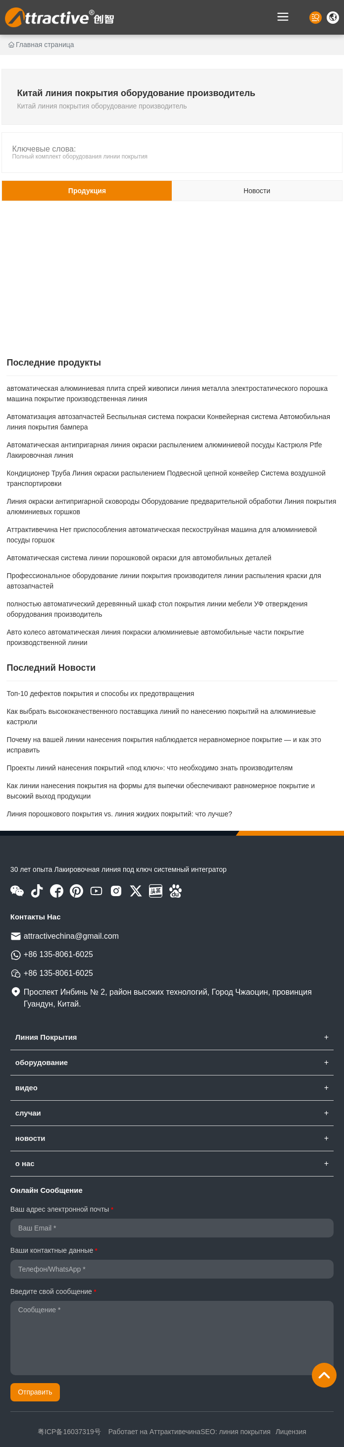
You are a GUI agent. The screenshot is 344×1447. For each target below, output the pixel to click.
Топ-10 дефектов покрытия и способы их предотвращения (100, 693)
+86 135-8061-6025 (58, 954)
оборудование (41, 1063)
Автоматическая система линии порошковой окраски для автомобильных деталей (138, 558)
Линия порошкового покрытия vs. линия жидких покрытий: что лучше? (119, 814)
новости (30, 1138)
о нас (25, 1164)
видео (26, 1088)
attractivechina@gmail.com (71, 936)
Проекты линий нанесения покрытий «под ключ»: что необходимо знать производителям (149, 768)
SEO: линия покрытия (235, 1432)
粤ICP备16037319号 (69, 1432)
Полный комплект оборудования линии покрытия (79, 156)
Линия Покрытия (46, 1037)
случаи (28, 1113)
